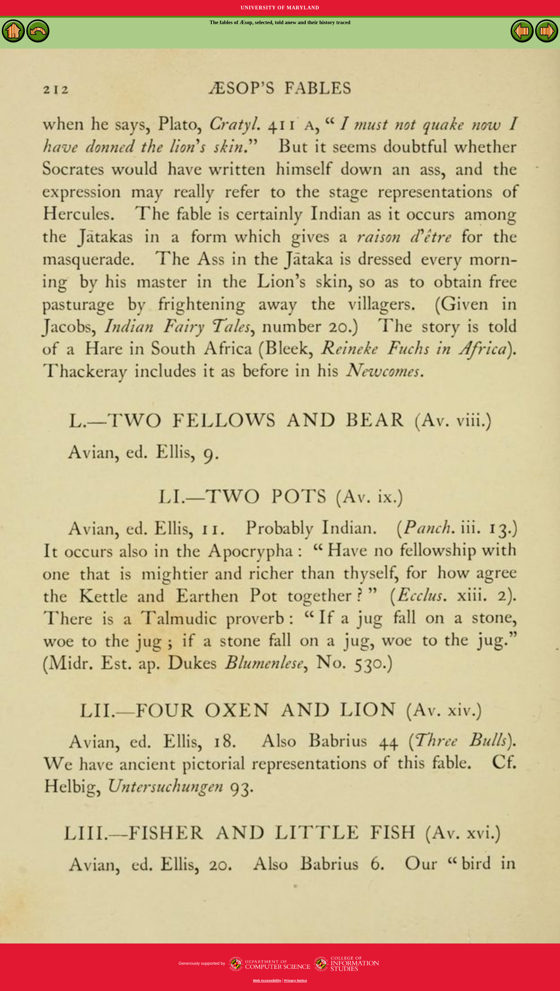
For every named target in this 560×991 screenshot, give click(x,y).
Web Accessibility (267, 980)
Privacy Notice (295, 980)
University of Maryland (280, 7)
